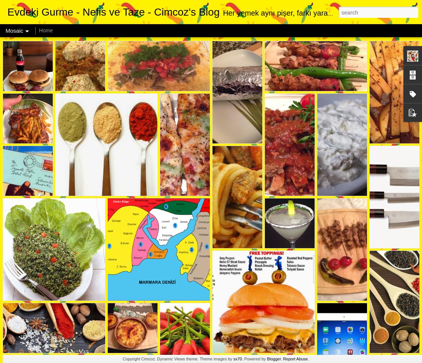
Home (46, 30)
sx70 (237, 359)
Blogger (274, 359)
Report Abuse (295, 359)
